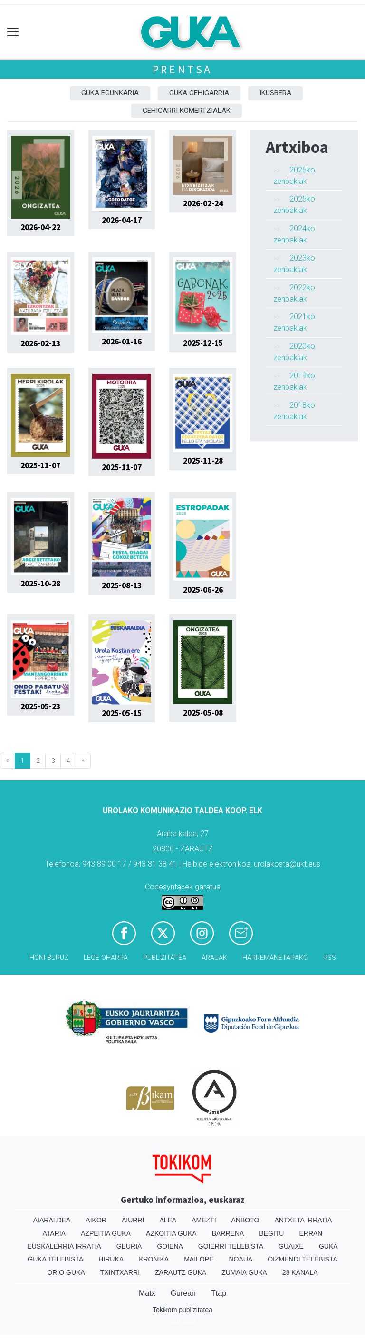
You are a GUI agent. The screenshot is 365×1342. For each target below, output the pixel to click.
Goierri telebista (230, 1246)
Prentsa (183, 69)
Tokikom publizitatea (182, 1309)
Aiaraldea (52, 1220)
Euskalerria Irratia (64, 1246)
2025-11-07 (40, 465)
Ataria (54, 1233)
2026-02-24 (203, 203)
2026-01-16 (122, 341)
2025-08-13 (122, 585)
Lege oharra (106, 958)
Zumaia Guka (244, 1272)
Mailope (198, 1259)
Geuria (129, 1246)
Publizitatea (164, 958)
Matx (147, 1293)
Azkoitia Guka (171, 1233)
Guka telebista (55, 1259)
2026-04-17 (122, 220)
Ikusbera (275, 93)
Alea (167, 1220)
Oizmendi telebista (302, 1259)
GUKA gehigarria (199, 93)
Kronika (154, 1259)
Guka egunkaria (110, 93)
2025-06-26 (203, 590)
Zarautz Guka (180, 1272)
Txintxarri (120, 1272)
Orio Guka (66, 1272)
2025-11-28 (203, 460)
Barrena (228, 1233)
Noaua (240, 1259)
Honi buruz (48, 958)
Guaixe (291, 1246)
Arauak (214, 958)
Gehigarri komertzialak (187, 110)
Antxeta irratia (303, 1220)
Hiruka (111, 1259)
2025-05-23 (40, 706)
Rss (329, 958)
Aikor (96, 1220)
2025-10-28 (40, 583)
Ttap (218, 1293)
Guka (328, 1246)
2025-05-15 (122, 713)
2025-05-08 (203, 712)
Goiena (169, 1246)
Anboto (245, 1220)
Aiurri (133, 1220)
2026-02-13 (40, 343)
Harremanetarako (275, 958)
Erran (310, 1233)
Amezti (204, 1220)
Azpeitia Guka (106, 1233)
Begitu (271, 1233)
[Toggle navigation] (13, 32)
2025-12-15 (203, 343)
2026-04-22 (40, 227)
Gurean (183, 1293)
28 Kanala (300, 1272)
